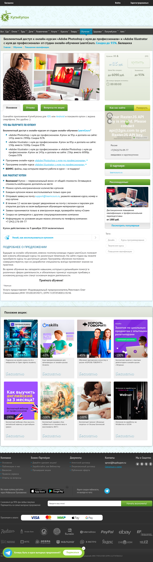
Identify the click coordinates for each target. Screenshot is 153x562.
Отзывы (30, 107)
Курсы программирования (132, 240)
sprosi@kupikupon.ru (115, 462)
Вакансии (6, 470)
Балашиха (9, 3)
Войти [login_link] (117, 3)
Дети (31, 31)
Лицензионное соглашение (122, 138)
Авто (123, 31)
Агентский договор (80, 462)
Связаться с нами (113, 466)
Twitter (146, 464)
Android (60, 116)
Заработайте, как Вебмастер (46, 466)
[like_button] (142, 56)
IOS (49, 116)
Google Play (56, 490)
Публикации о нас (11, 466)
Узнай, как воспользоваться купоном (32, 237)
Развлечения (42, 31)
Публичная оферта (80, 470)
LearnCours (84, 130)
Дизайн (111, 240)
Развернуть (142, 107)
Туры (24, 31)
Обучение (86, 31)
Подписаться (72, 552)
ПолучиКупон (112, 31)
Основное (11, 107)
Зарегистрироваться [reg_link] (139, 3)
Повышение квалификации (120, 251)
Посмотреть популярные (127, 225)
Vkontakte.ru (142, 464)
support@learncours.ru (47, 196)
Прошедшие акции (42, 470)
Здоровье (98, 31)
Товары (75, 31)
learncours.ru (116, 172)
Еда (7, 31)
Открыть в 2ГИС (141, 138)
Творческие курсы (116, 245)
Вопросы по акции (54, 107)
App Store (38, 490)
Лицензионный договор (83, 466)
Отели (15, 31)
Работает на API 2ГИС (124, 137)
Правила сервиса (10, 473)
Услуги (55, 31)
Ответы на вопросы (11, 477)
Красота (65, 31)
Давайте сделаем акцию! (45, 462)
